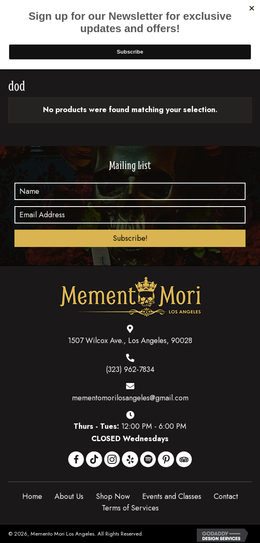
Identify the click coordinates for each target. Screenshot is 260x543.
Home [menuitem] (32, 496)
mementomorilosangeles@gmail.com (130, 398)
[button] (130, 238)
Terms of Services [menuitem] (130, 508)
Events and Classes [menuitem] (171, 496)
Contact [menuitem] (226, 496)
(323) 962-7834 (130, 369)
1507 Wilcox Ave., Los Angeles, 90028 (130, 340)
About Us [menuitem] (69, 496)
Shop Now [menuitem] (113, 496)
